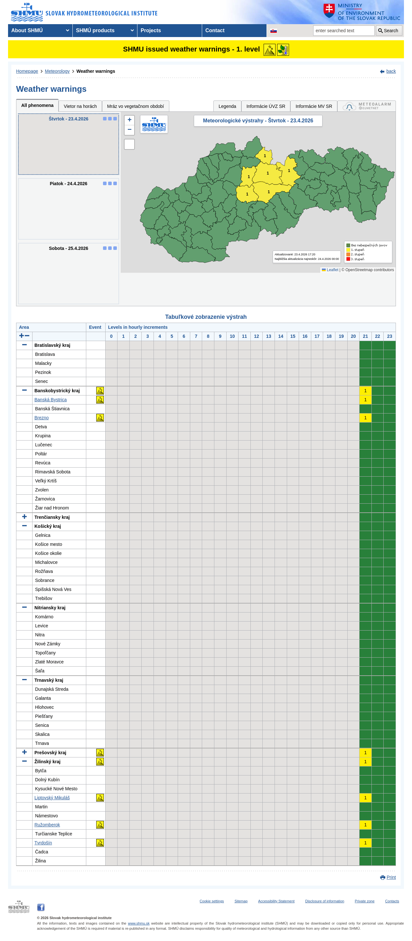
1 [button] (268, 173)
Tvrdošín (43, 842)
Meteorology (57, 71)
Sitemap (241, 901)
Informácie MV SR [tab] (313, 106)
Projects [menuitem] (151, 30)
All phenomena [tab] (37, 105)
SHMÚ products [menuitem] (95, 30)
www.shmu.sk (138, 923)
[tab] (366, 106)
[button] (129, 120)
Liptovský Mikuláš (52, 797)
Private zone (364, 901)
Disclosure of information (324, 901)
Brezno (41, 417)
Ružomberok (47, 824)
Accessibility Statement (276, 901)
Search (391, 30)
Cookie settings (212, 901)
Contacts (392, 901)
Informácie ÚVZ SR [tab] (266, 106)
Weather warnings (96, 71)
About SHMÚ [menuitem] (27, 30)
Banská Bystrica (50, 399)
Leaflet (330, 270)
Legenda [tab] (227, 106)
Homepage (27, 71)
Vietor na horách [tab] (80, 106)
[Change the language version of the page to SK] (273, 30)
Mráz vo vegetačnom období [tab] (135, 106)
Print (391, 877)
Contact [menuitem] (215, 30)
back (391, 71)
